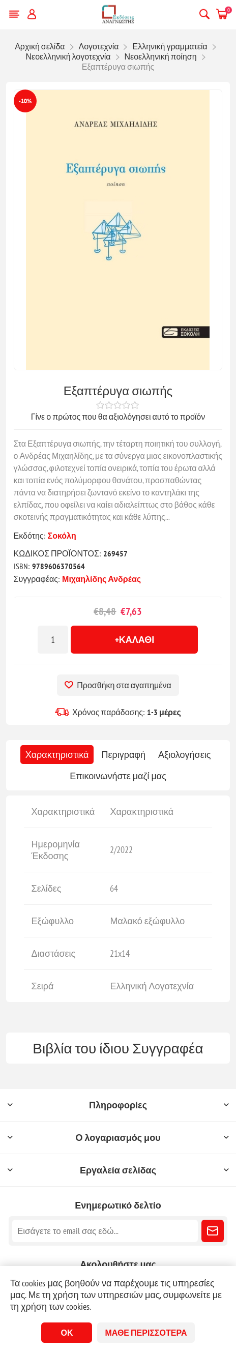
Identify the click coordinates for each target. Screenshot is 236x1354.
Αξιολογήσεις (184, 754)
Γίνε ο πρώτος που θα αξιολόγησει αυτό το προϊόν (118, 416)
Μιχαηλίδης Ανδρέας (101, 579)
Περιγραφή (123, 754)
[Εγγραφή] (105, 1231)
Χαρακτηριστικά (57, 754)
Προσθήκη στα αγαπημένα (124, 685)
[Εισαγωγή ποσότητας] (53, 640)
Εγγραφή (212, 1231)
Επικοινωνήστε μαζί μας (118, 776)
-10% (25, 101)
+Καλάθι (135, 639)
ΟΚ (67, 1333)
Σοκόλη (62, 536)
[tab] (57, 754)
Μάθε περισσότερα (146, 1333)
